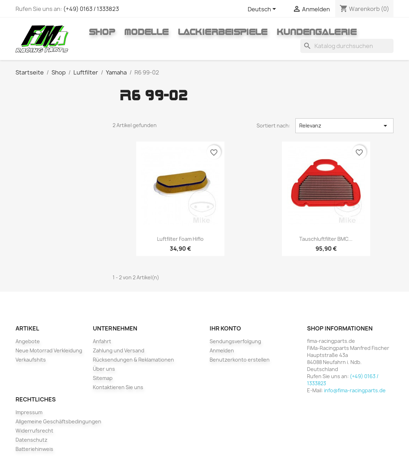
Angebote (28, 341)
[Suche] (346, 46)
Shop (102, 32)
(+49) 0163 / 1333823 (91, 9)
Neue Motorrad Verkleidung (49, 350)
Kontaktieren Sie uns (118, 387)
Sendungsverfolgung (235, 341)
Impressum (29, 412)
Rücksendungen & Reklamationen (133, 359)
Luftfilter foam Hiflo (180, 239)
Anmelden (222, 350)
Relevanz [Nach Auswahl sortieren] (344, 125)
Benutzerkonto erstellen (240, 359)
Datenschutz (31, 439)
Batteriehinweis (34, 449)
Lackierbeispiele (222, 32)
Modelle (146, 32)
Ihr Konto (225, 328)
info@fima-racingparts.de (355, 390)
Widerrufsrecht (34, 430)
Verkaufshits (31, 359)
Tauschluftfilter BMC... (326, 239)
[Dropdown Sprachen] (263, 9)
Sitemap (103, 378)
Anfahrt (102, 341)
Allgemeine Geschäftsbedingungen (58, 421)
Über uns (104, 368)
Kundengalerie (317, 32)
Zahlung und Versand (118, 350)
